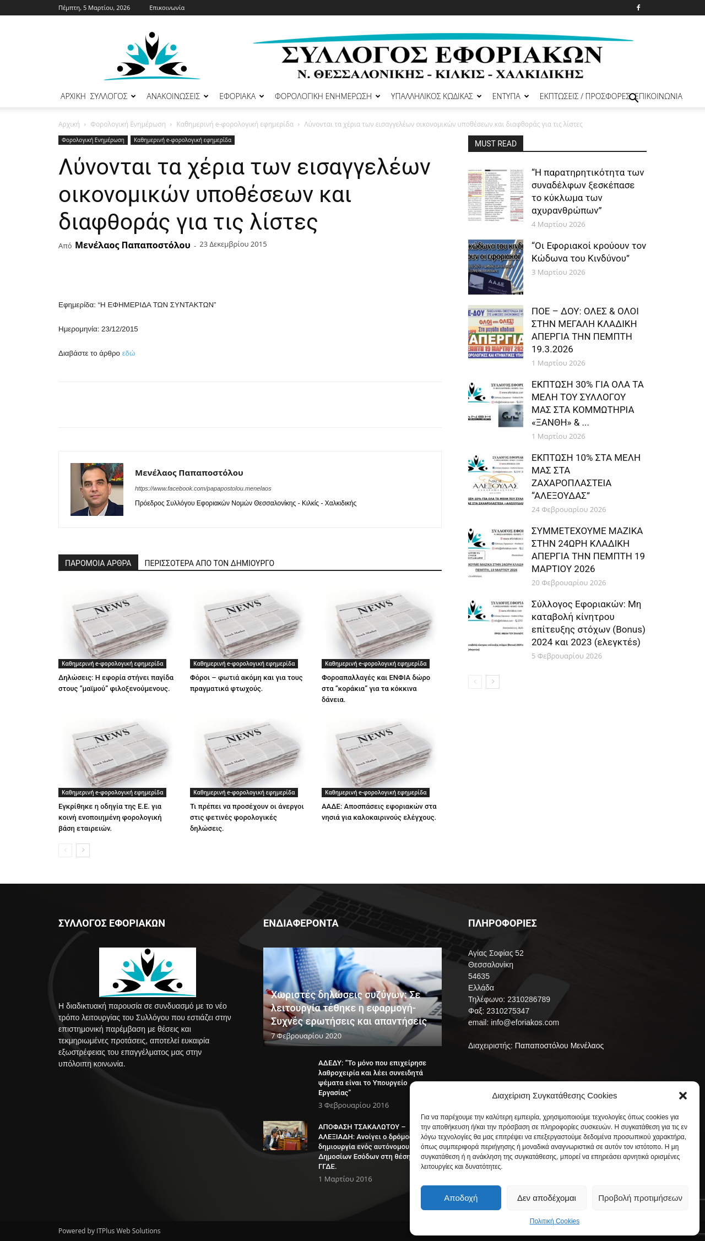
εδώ (128, 353)
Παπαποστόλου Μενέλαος (559, 1045)
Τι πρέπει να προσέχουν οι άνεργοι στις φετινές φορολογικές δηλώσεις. (247, 817)
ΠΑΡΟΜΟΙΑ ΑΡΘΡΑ (98, 563)
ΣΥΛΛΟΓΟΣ (113, 96)
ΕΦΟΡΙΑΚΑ (241, 96)
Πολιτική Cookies (555, 1221)
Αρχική (69, 124)
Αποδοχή (461, 1197)
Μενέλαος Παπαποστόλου (133, 245)
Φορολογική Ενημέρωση (128, 124)
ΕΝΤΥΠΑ (510, 96)
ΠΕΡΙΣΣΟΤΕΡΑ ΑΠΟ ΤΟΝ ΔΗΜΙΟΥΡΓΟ (210, 563)
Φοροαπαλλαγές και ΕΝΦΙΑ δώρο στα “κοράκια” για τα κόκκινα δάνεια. (376, 688)
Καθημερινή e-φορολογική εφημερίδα (235, 124)
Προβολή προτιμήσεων (640, 1197)
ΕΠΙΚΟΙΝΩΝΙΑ (658, 96)
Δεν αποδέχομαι (546, 1197)
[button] (682, 1095)
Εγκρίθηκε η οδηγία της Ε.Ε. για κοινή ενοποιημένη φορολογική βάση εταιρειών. (110, 817)
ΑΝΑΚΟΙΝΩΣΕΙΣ (178, 96)
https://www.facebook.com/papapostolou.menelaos (203, 488)
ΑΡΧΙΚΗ (73, 96)
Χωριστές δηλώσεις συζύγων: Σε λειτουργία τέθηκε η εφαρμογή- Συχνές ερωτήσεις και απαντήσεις (349, 1008)
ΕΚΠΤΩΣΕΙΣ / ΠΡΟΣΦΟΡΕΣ (585, 96)
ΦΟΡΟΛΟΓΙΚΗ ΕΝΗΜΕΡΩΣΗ (328, 96)
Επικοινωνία (167, 7)
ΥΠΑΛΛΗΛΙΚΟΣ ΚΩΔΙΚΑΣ (436, 96)
